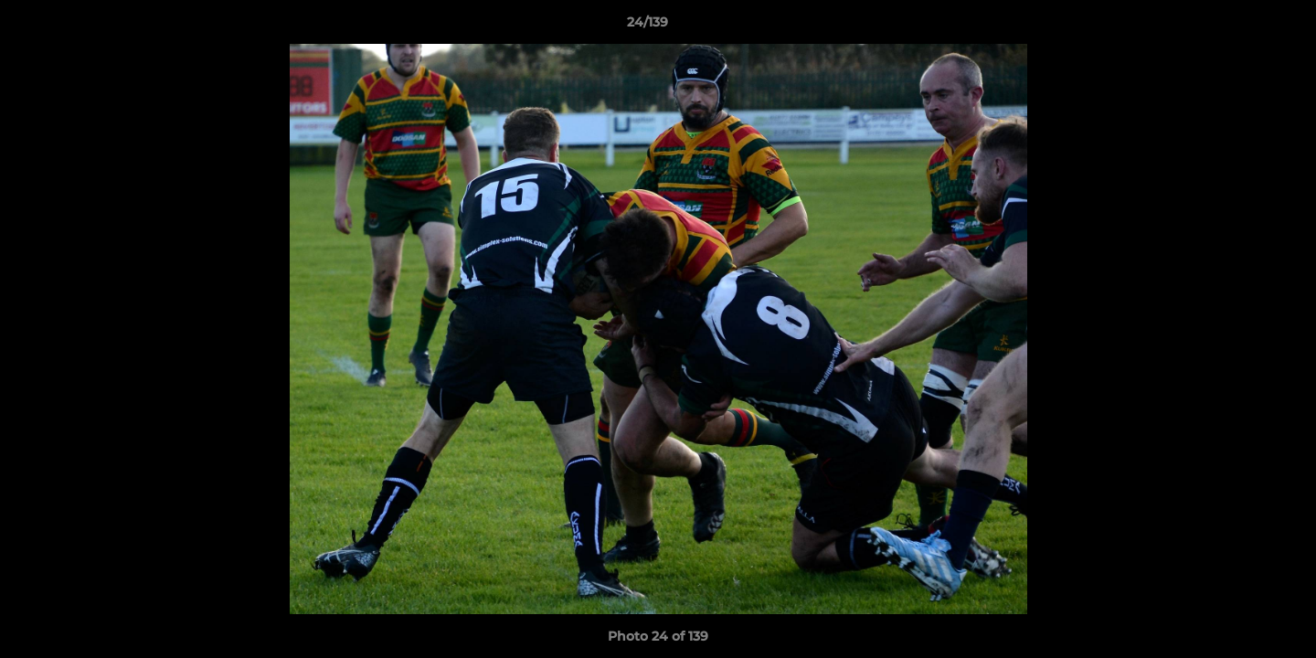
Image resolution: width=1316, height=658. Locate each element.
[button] (1239, 26)
